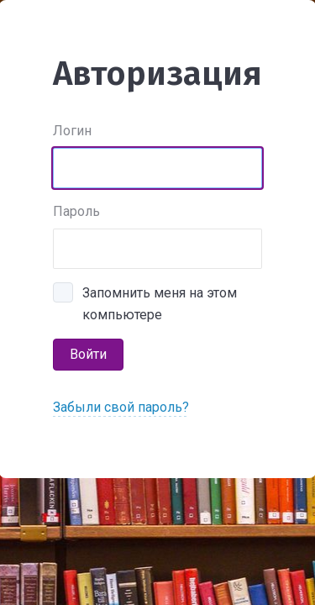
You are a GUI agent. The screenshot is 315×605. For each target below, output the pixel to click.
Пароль (76, 211)
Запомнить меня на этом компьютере (159, 294)
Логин (72, 131)
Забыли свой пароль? (121, 407)
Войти (88, 354)
